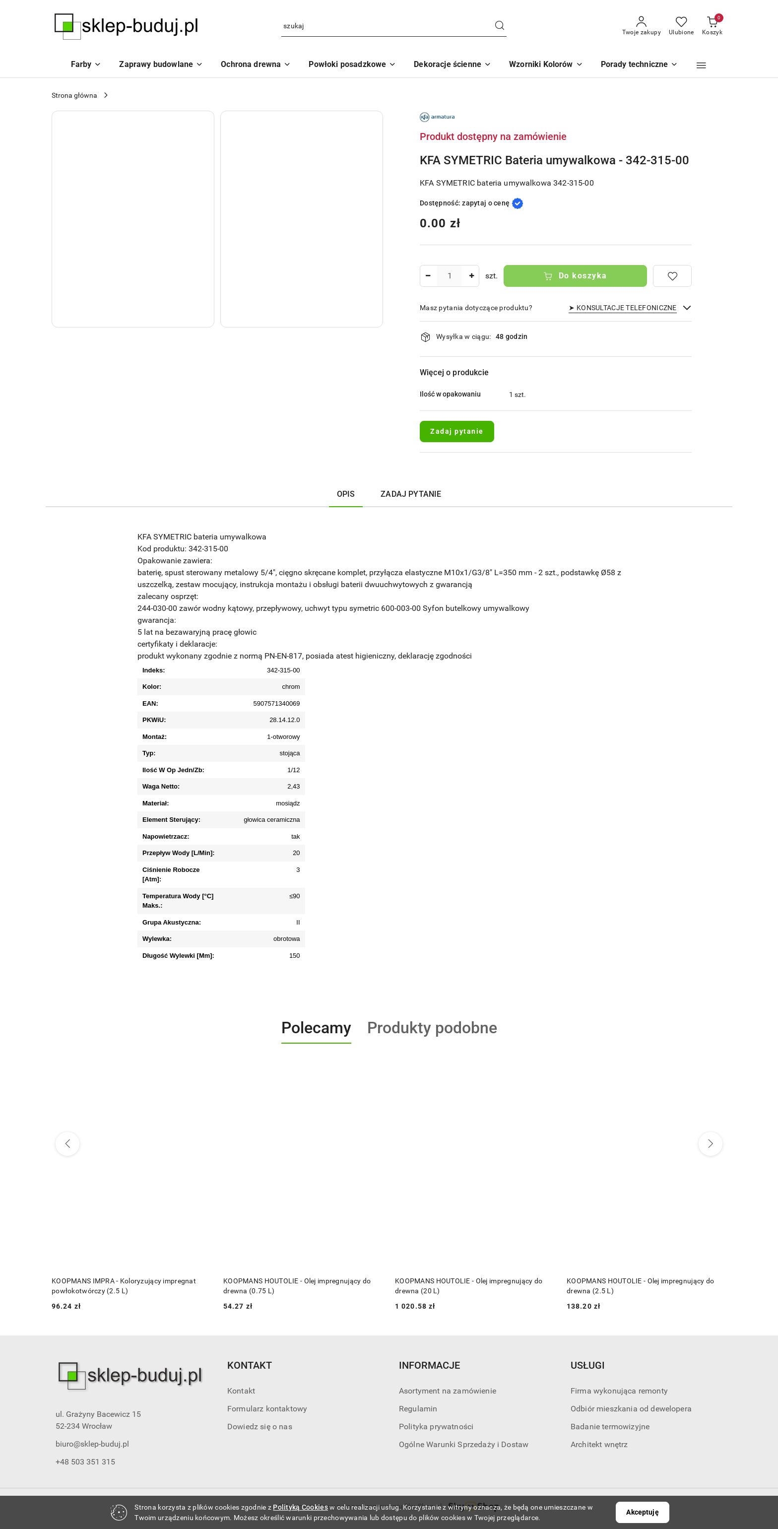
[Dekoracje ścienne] (452, 65)
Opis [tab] (346, 494)
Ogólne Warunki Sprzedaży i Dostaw (463, 1444)
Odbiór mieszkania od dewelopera (631, 1408)
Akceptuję (642, 1512)
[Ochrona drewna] (256, 65)
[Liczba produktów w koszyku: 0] (712, 26)
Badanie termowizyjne (610, 1426)
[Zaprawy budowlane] (161, 65)
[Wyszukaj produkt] (394, 26)
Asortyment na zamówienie (447, 1391)
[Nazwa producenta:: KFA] (437, 116)
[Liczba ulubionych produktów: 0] (681, 26)
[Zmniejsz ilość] (427, 276)
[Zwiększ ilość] (471, 276)
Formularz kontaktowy (267, 1408)
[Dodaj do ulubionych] (672, 276)
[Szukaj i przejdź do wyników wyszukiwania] (500, 26)
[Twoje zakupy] (641, 26)
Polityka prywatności (436, 1426)
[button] (546, 65)
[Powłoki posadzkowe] (352, 65)
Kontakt (241, 1391)
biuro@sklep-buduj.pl (92, 1444)
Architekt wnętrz (599, 1444)
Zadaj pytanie (457, 431)
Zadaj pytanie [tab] (411, 494)
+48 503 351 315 (85, 1461)
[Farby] (86, 65)
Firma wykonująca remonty (619, 1391)
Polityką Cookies (300, 1507)
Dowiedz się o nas (259, 1426)
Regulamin (418, 1408)
